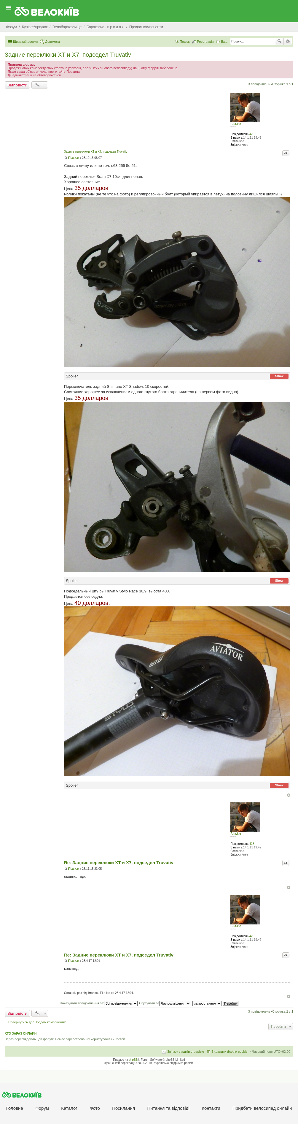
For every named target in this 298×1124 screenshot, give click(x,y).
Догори (288, 795)
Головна (14, 1108)
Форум (42, 1108)
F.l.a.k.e (235, 124)
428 (251, 134)
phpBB (133, 1059)
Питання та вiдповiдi (168, 1108)
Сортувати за (165, 1003)
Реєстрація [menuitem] (205, 41)
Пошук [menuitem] (184, 41)
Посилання (123, 1108)
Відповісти (17, 85)
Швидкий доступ (25, 41)
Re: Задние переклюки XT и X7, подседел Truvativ (118, 862)
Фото (95, 1108)
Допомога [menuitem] (52, 41)
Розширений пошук (288, 41)
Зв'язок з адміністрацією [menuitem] (185, 1051)
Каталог (69, 1108)
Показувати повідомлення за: (99, 1003)
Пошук (279, 41)
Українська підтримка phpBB (173, 1063)
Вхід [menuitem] (224, 41)
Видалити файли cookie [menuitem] (229, 1051)
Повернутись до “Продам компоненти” (37, 1022)
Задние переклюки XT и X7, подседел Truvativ (68, 54)
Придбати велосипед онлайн (262, 1108)
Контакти (211, 1108)
